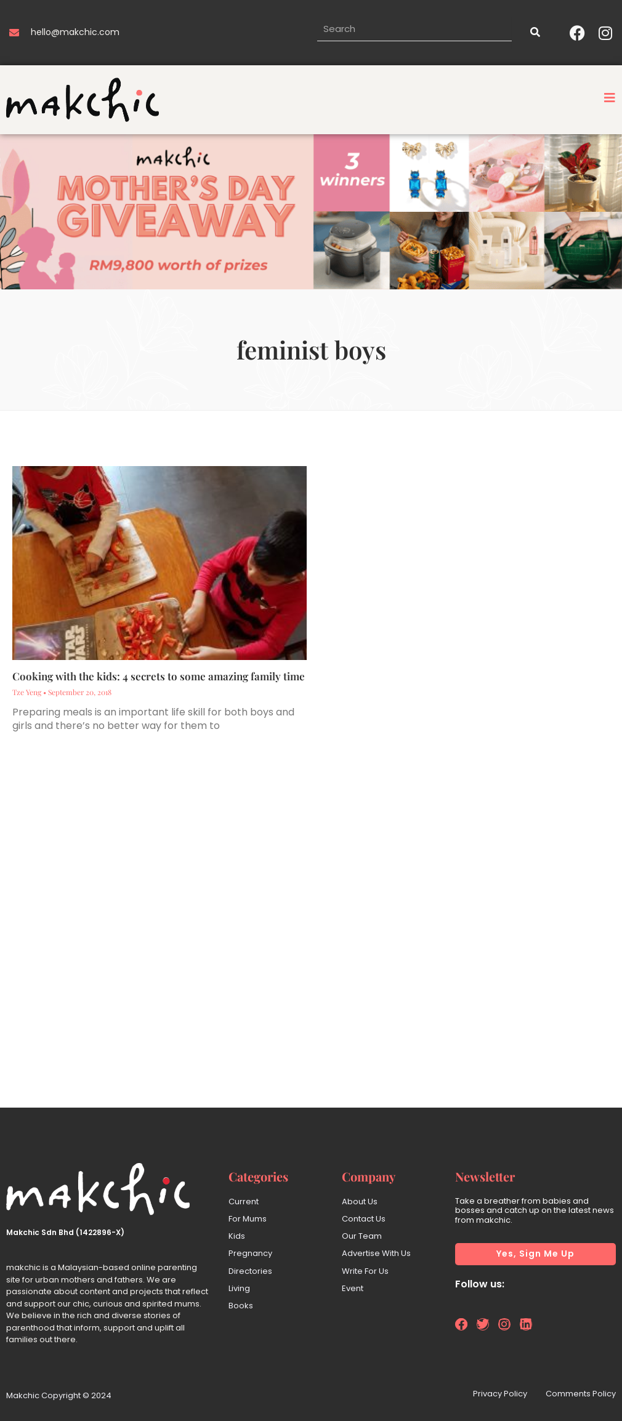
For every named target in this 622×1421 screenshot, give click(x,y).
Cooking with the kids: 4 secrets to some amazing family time (158, 676)
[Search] (534, 33)
